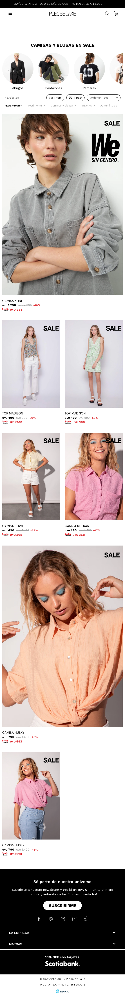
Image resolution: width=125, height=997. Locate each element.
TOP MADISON (12, 413)
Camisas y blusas (62, 105)
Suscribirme (62, 905)
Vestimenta (35, 105)
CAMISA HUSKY (13, 733)
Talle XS (87, 105)
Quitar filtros (108, 105)
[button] (117, 71)
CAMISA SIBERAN (77, 526)
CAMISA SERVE (13, 526)
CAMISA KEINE (12, 301)
